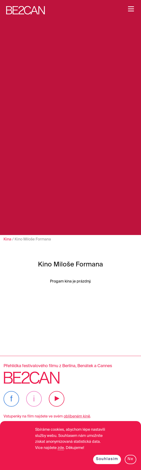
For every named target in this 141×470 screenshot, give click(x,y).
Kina (7, 239)
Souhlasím (107, 459)
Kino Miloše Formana (33, 239)
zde (61, 448)
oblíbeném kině (77, 416)
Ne (130, 459)
